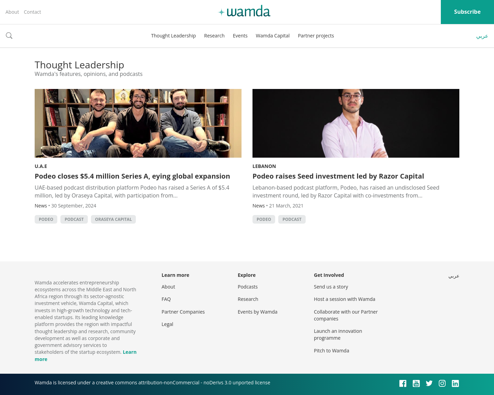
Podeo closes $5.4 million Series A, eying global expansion (132, 176)
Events (240, 35)
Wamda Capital (273, 35)
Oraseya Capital (113, 219)
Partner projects (316, 35)
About (12, 12)
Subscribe (467, 11)
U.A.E (41, 166)
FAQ (166, 299)
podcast (73, 219)
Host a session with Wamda (344, 299)
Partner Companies (183, 311)
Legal (167, 324)
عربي (482, 35)
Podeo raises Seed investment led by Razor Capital (338, 176)
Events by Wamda (258, 311)
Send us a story (331, 286)
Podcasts (248, 286)
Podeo (46, 219)
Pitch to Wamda (331, 350)
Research (214, 35)
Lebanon (264, 166)
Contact (32, 12)
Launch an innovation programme (338, 334)
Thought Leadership (173, 35)
